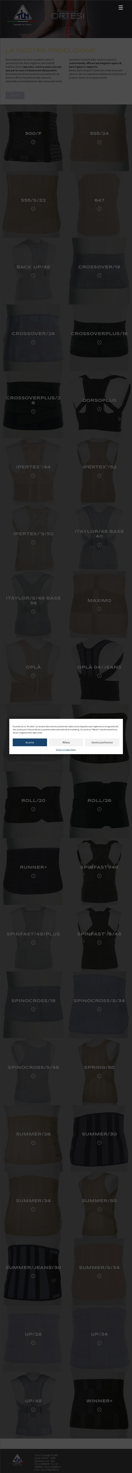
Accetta (30, 742)
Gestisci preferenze (102, 742)
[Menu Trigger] (120, 7)
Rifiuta (66, 742)
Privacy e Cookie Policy (66, 750)
